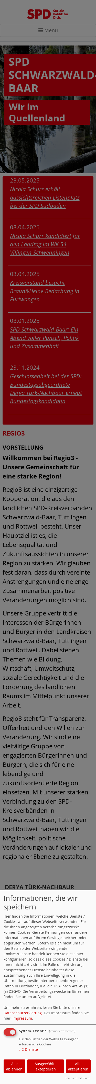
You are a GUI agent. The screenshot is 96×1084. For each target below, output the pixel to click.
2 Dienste (28, 1049)
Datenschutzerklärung (23, 1012)
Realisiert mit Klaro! (77, 1078)
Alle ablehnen (14, 1066)
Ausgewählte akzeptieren (46, 1066)
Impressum (22, 1018)
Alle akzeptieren (78, 1066)
